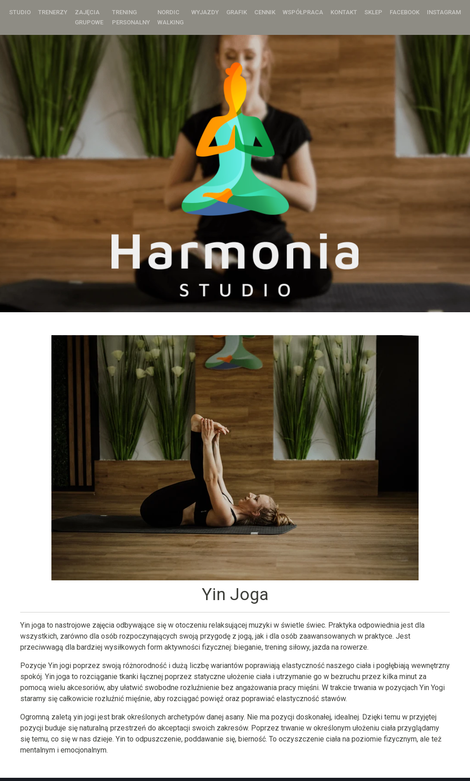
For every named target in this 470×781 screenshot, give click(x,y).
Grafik (236, 12)
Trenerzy (52, 12)
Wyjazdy (205, 12)
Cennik (264, 12)
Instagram (444, 12)
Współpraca (303, 12)
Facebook (405, 12)
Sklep (373, 12)
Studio (20, 12)
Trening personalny (131, 17)
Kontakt (343, 12)
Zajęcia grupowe (89, 17)
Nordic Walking (170, 17)
